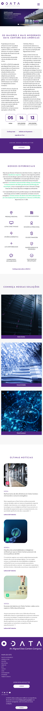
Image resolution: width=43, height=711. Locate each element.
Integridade (4, 674)
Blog (2, 667)
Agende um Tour (20, 135)
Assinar (22, 147)
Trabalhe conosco (6, 676)
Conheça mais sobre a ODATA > (21, 269)
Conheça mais (11, 131)
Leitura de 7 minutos (10, 570)
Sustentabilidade (5, 672)
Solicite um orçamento (7, 657)
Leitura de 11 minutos (10, 514)
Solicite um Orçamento (25, 131)
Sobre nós (3, 665)
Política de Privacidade (25, 699)
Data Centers (4, 663)
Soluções (3, 661)
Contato (3, 669)
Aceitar (21, 707)
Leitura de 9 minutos (10, 628)
